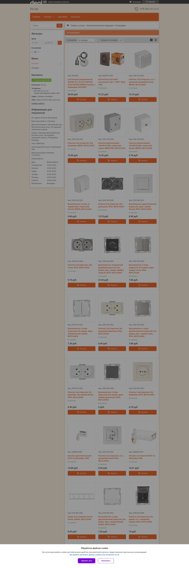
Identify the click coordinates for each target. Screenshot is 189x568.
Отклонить (105, 561)
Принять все (86, 561)
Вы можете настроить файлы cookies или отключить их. (93, 555)
